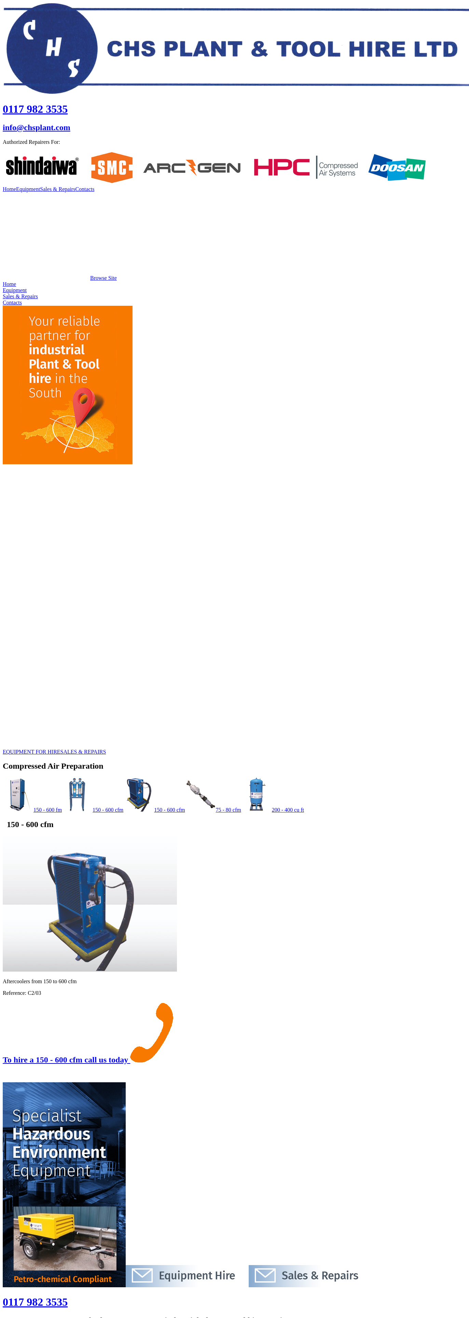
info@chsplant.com (36, 127)
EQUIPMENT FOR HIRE (31, 752)
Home (9, 189)
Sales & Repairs (57, 189)
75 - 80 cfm (213, 810)
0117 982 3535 (35, 109)
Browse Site (60, 278)
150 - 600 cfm (92, 810)
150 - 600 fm (32, 810)
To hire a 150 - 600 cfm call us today (88, 1059)
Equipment (28, 189)
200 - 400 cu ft (272, 810)
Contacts (84, 189)
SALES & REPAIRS (83, 752)
